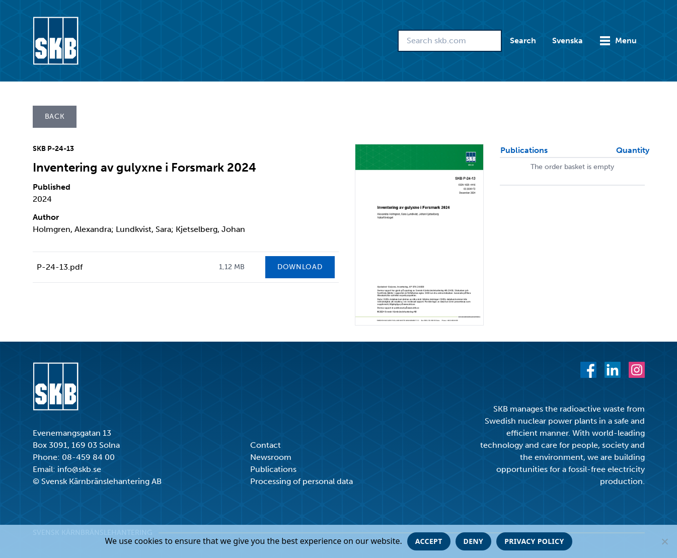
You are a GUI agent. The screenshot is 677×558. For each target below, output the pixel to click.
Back (55, 116)
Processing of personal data (301, 481)
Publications (273, 469)
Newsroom (270, 457)
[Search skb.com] (450, 41)
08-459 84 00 (88, 457)
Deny (474, 541)
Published (51, 187)
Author (46, 217)
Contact (265, 445)
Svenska (567, 40)
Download (300, 267)
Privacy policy (534, 541)
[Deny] (664, 541)
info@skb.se (79, 469)
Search (523, 40)
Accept (428, 541)
